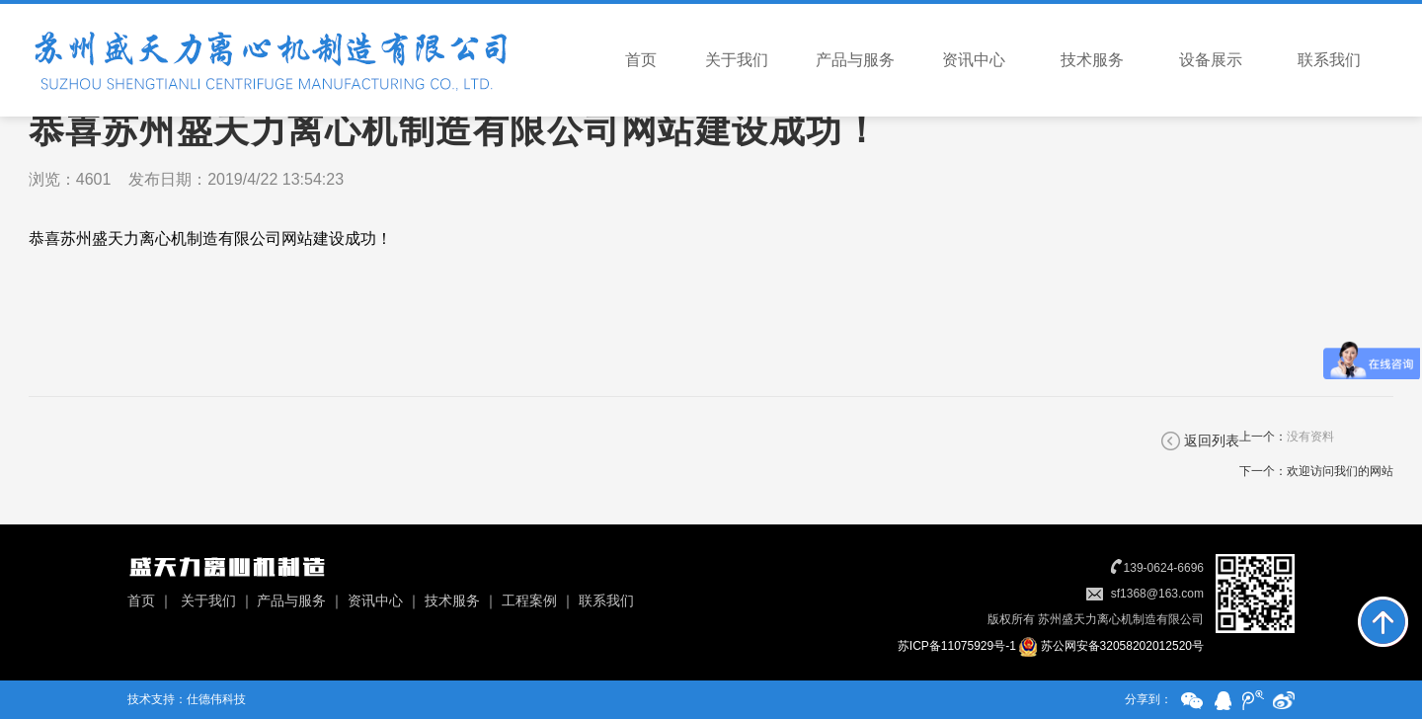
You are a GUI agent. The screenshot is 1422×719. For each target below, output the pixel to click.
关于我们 (736, 59)
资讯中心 (973, 59)
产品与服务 (855, 59)
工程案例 (529, 600)
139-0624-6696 (1164, 568)
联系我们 (1329, 59)
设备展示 (1210, 59)
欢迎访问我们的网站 (1340, 471)
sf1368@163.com (1157, 593)
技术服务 (1092, 59)
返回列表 (1211, 440)
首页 (641, 59)
